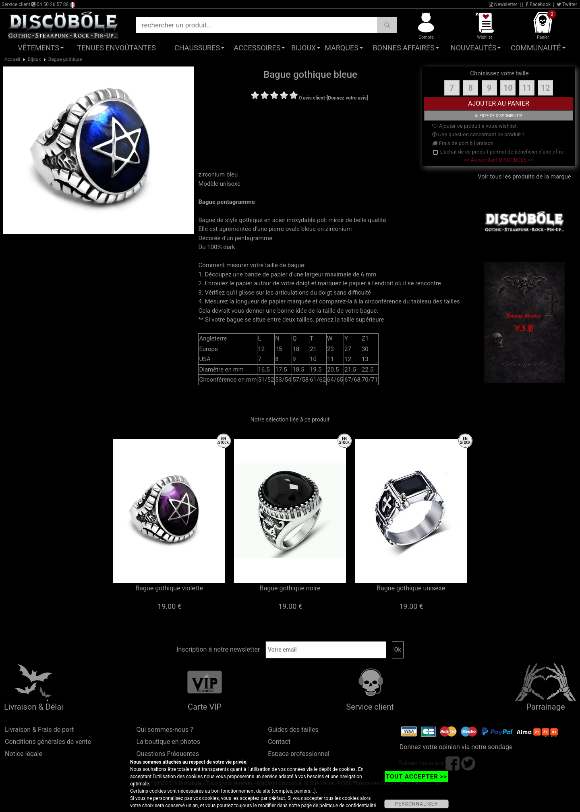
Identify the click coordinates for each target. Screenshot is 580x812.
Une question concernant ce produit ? (478, 134)
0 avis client (312, 98)
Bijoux (303, 48)
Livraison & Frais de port (39, 729)
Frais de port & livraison (462, 143)
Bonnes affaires (403, 48)
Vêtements (38, 48)
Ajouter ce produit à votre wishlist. (475, 126)
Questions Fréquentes (168, 754)
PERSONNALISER (416, 804)
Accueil (12, 59)
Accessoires (257, 48)
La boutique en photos (168, 742)
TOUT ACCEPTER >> (416, 776)
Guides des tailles (293, 729)
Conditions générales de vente (48, 742)
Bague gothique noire (290, 588)
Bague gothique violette (169, 588)
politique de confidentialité (347, 805)
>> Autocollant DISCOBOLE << (498, 160)
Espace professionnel (298, 754)
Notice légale (23, 754)
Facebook (538, 4)
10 (508, 88)
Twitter (567, 4)
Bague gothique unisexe (411, 588)
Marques (341, 48)
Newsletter (503, 4)
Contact (279, 742)
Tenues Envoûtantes (116, 48)
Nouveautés (474, 48)
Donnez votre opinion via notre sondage (456, 747)
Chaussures (197, 48)
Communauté (536, 48)
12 (545, 88)
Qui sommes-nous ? (165, 729)
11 (526, 88)
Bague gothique (65, 59)
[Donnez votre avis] (347, 98)
